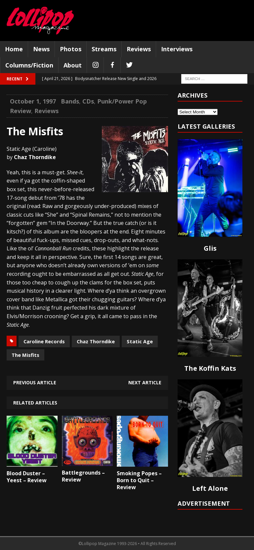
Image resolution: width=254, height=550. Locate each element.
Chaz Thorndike (96, 341)
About (73, 65)
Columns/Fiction (29, 65)
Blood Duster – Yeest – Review (27, 477)
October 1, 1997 (33, 101)
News (41, 49)
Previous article (34, 382)
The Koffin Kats (210, 368)
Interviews (176, 49)
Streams (104, 49)
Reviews (139, 49)
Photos (70, 49)
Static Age (140, 341)
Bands (70, 101)
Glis (210, 248)
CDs (88, 101)
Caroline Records (44, 341)
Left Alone (210, 488)
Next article (144, 382)
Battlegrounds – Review (83, 476)
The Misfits (25, 355)
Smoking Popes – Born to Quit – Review (139, 480)
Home (14, 49)
